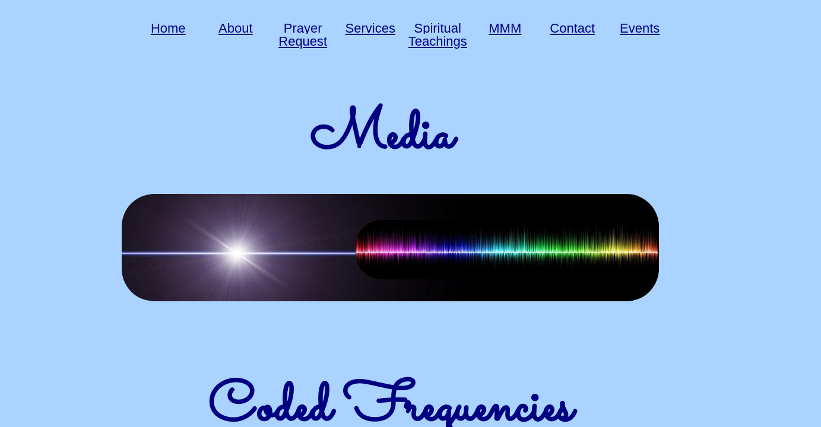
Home (168, 28)
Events (640, 28)
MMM (505, 28)
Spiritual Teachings (437, 35)
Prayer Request (302, 35)
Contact (572, 28)
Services (370, 28)
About (235, 28)
